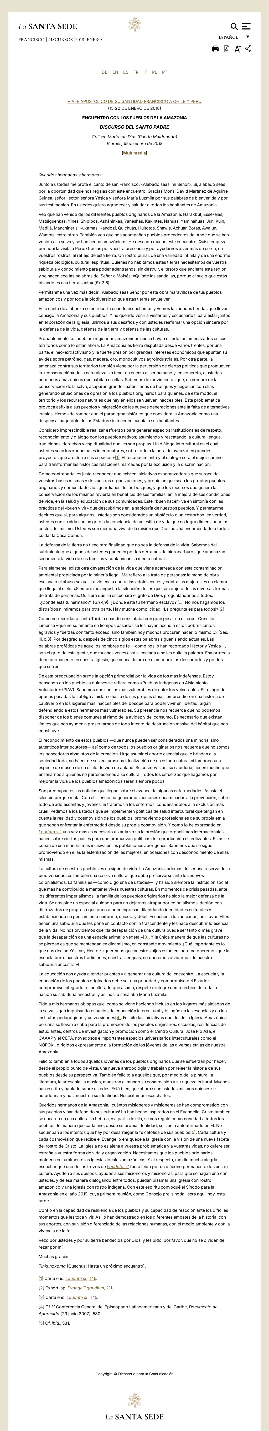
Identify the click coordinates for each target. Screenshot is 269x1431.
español (230, 39)
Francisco (32, 39)
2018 (80, 39)
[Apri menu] (245, 26)
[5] (193, 1132)
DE (104, 72)
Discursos (60, 39)
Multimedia (134, 153)
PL (154, 72)
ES (125, 72)
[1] (117, 457)
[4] (118, 1017)
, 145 (81, 1297)
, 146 (80, 1278)
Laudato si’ (50, 831)
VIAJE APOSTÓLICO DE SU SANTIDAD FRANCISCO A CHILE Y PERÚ (134, 101)
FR (135, 72)
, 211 (90, 1287)
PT (164, 72)
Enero (94, 39)
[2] (221, 609)
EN (115, 72)
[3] (146, 937)
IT (145, 72)
